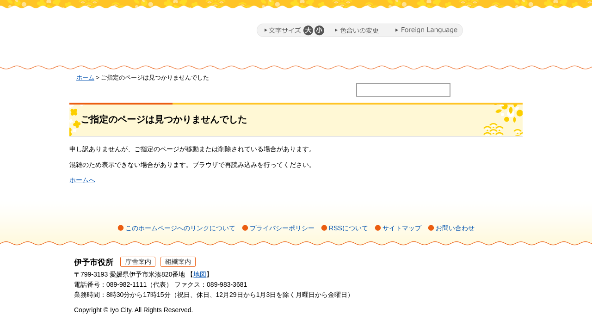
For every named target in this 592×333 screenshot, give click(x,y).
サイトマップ (401, 228)
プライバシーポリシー (282, 228)
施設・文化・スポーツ (405, 57)
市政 (486, 57)
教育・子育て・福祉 (310, 57)
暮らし (168, 57)
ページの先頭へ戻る (499, 275)
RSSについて (348, 228)
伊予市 (148, 32)
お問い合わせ (455, 228)
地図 (199, 274)
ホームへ (82, 180)
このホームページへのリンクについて (180, 228)
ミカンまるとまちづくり (229, 57)
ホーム (108, 57)
